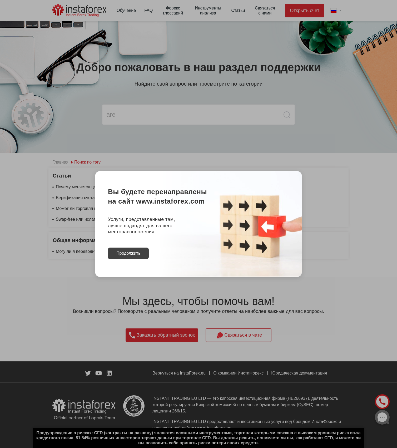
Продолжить (128, 253)
